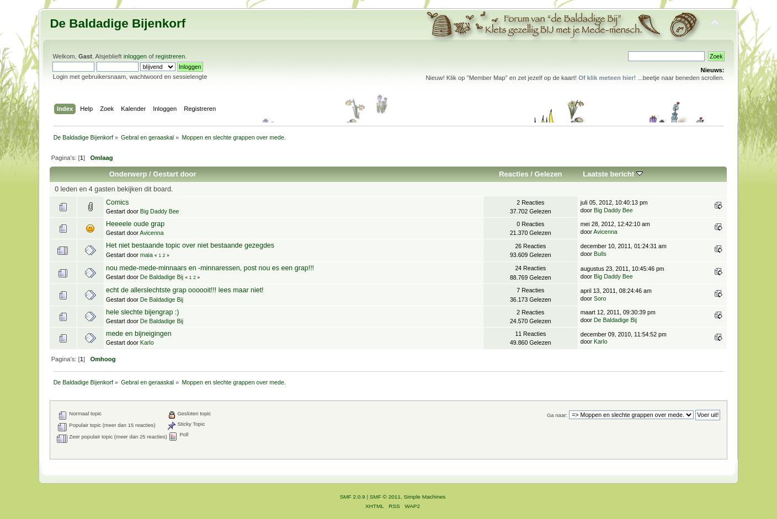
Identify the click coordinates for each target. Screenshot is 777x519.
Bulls (600, 253)
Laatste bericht (612, 174)
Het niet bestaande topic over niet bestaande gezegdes (190, 245)
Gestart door (174, 174)
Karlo (147, 342)
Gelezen (548, 174)
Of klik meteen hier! (607, 77)
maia (146, 255)
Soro (600, 298)
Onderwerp (128, 174)
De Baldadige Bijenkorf (117, 23)
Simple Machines (424, 497)
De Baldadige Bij (161, 277)
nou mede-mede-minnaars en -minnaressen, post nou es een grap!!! (210, 268)
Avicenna (151, 232)
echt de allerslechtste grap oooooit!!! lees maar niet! (185, 290)
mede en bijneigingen (139, 334)
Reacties (514, 174)
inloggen (135, 56)
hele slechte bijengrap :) (142, 312)
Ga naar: (557, 415)
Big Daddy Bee (159, 211)
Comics (117, 202)
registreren (170, 56)
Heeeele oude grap (135, 224)
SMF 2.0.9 (352, 497)
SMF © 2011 (385, 497)
